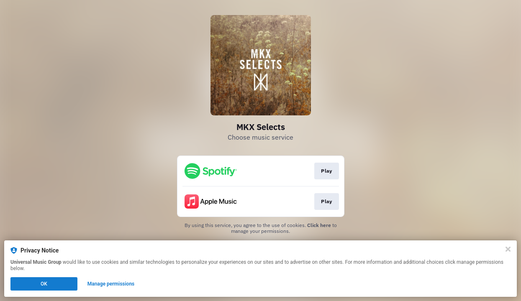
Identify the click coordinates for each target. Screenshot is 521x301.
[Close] (508, 249)
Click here (319, 225)
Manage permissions (111, 284)
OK (44, 284)
